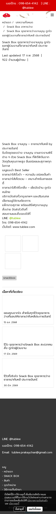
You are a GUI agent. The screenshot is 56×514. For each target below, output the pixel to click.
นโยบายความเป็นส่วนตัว (37, 500)
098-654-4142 (28, 3)
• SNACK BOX (10, 476)
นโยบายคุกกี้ (14, 503)
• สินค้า (6, 481)
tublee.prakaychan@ (25, 452)
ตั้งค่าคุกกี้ (19, 509)
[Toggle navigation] (52, 15)
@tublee (28, 8)
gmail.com (45, 452)
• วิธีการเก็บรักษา (11, 490)
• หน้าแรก (7, 472)
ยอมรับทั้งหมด (35, 509)
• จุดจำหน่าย (9, 485)
